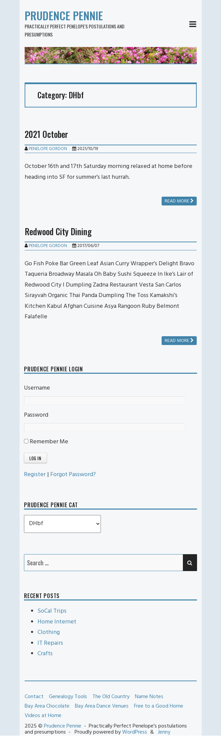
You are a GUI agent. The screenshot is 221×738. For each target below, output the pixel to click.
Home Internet (56, 622)
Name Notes (149, 696)
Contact (34, 696)
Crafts (45, 654)
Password (36, 415)
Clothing (48, 632)
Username (37, 388)
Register (35, 474)
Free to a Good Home (158, 706)
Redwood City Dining (58, 231)
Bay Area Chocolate (47, 706)
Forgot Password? (73, 474)
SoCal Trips (51, 611)
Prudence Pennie (64, 15)
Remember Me (46, 442)
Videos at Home (43, 715)
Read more (179, 201)
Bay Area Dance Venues (102, 706)
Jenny (164, 732)
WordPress (134, 732)
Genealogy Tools (68, 696)
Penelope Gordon (48, 148)
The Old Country (111, 696)
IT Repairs (50, 643)
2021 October (46, 134)
